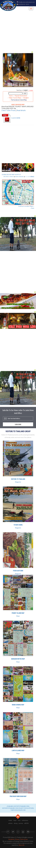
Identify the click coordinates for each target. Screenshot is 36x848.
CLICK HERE (10, 118)
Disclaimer (11, 839)
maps (15, 820)
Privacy (17, 839)
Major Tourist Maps (15, 98)
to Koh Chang (18, 525)
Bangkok (26, 98)
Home (11, 96)
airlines (10, 823)
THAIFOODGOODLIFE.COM (18, 810)
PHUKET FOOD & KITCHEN (26, 808)
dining (15, 823)
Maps (18, 616)
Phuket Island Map (18, 613)
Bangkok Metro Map (18, 659)
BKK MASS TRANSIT (9, 176)
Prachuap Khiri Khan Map (18, 796)
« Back (32, 208)
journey (21, 823)
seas (19, 820)
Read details (21, 110)
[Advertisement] (18, 31)
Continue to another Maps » (26, 206)
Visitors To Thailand (18, 479)
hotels (10, 820)
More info (21, 845)
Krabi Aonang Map (18, 705)
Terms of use (24, 839)
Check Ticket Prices (8, 110)
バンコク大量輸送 (29, 176)
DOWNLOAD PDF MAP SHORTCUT (11, 174)
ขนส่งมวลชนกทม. (19, 176)
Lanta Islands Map (18, 750)
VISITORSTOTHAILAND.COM (10, 808)
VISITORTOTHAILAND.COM (21, 806)
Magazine (18, 482)
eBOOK (26, 823)
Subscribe (18, 424)
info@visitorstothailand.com (26, 2)
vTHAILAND (10, 806)
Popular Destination (21, 96)
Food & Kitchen (18, 571)
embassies (25, 820)
